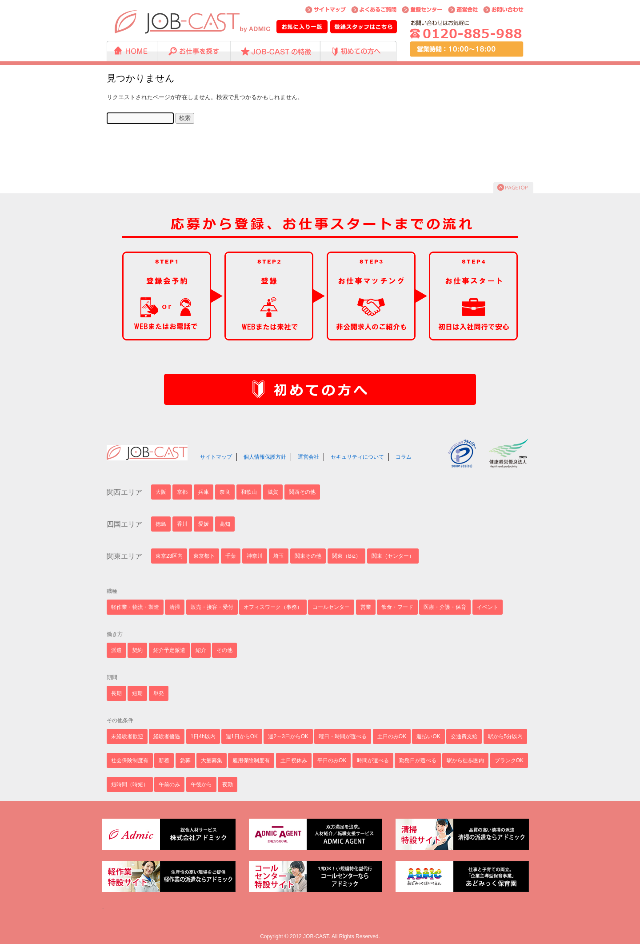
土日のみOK (391, 736)
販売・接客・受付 (212, 607)
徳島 (161, 524)
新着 (164, 760)
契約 (137, 650)
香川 (182, 524)
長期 (116, 693)
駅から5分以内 (505, 736)
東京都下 (204, 556)
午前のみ (169, 784)
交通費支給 (464, 736)
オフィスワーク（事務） (273, 607)
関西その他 (302, 492)
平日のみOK (331, 760)
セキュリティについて (357, 457)
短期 (137, 693)
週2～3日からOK (288, 736)
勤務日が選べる (417, 760)
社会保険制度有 (129, 760)
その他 (224, 650)
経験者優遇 (166, 736)
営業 (365, 607)
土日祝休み (293, 760)
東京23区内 (169, 556)
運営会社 (308, 457)
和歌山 (249, 492)
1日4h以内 (203, 736)
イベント (487, 607)
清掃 (174, 607)
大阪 (161, 492)
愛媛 (203, 524)
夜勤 (227, 784)
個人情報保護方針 (265, 457)
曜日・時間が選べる (343, 736)
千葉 (230, 556)
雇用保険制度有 (251, 760)
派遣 (116, 650)
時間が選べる (373, 760)
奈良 (225, 492)
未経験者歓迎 (127, 736)
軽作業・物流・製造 (135, 607)
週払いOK (428, 736)
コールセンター (331, 607)
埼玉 (278, 556)
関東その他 (308, 556)
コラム (404, 457)
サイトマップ (216, 457)
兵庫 (203, 492)
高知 (225, 524)
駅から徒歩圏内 (465, 760)
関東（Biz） (346, 556)
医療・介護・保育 (445, 607)
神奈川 (255, 556)
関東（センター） (393, 556)
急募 (185, 760)
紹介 (201, 650)
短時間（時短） (129, 784)
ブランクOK (509, 760)
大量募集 (211, 760)
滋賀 (273, 492)
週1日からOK (242, 736)
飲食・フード (397, 607)
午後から (201, 784)
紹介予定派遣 (169, 650)
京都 (182, 492)
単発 (158, 693)
